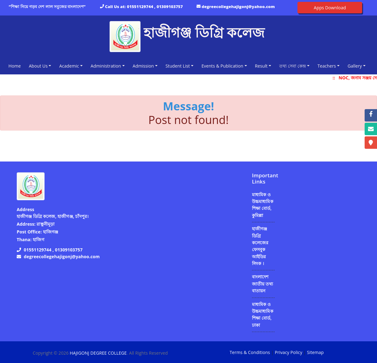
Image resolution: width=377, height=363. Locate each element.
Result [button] (261, 66)
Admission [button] (143, 66)
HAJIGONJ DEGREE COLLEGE (98, 353)
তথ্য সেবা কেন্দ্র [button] (292, 66)
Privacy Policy (288, 352)
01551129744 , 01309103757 (155, 6)
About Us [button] (38, 66)
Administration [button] (106, 66)
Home (15, 65)
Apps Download (330, 8)
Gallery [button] (355, 66)
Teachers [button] (327, 66)
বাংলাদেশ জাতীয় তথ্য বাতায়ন (262, 284)
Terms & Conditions (250, 352)
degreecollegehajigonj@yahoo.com (238, 6)
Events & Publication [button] (222, 66)
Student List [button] (178, 66)
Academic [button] (69, 66)
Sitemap (315, 352)
